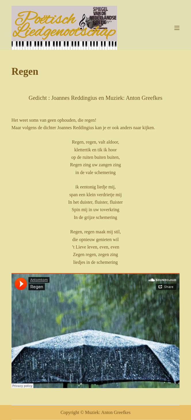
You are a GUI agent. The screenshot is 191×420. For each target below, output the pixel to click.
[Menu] (176, 27)
